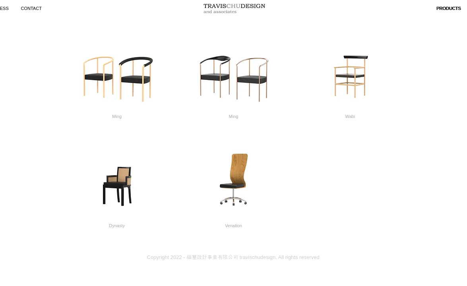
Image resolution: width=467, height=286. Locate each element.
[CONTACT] (32, 8)
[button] (449, 8)
